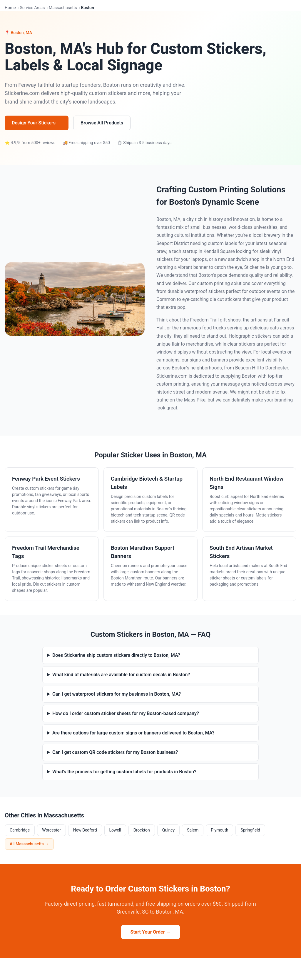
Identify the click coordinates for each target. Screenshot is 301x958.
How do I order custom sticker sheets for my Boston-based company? (125, 713)
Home (10, 7)
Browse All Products (102, 123)
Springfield (250, 830)
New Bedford (85, 830)
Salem (192, 830)
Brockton (141, 830)
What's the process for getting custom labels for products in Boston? (124, 771)
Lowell (115, 830)
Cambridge (20, 830)
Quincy (168, 830)
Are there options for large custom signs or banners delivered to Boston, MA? (133, 733)
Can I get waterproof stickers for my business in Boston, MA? (116, 694)
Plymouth (219, 830)
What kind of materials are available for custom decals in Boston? (121, 674)
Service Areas (32, 7)
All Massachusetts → (29, 844)
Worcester (51, 830)
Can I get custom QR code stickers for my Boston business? (115, 752)
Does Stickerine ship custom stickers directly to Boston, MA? (116, 655)
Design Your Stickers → (36, 123)
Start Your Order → (151, 932)
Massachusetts (63, 7)
